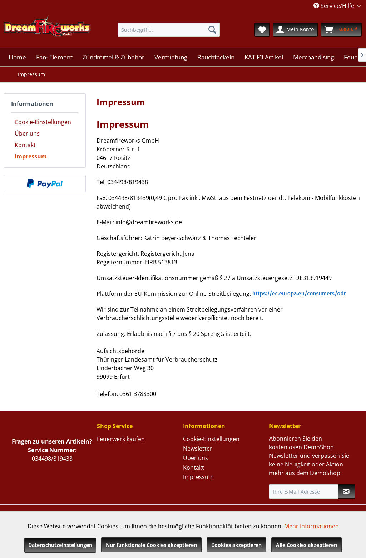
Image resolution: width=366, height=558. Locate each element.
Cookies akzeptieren (236, 545)
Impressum (31, 156)
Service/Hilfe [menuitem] (334, 6)
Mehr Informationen (311, 526)
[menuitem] (169, 30)
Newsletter (197, 448)
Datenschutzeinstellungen (60, 545)
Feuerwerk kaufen (121, 439)
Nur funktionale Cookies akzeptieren (151, 545)
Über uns (27, 133)
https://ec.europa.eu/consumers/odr (299, 293)
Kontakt (25, 145)
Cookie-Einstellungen (43, 122)
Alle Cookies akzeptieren (306, 545)
